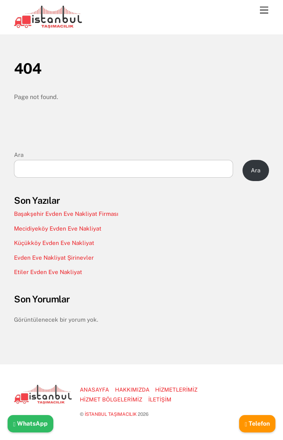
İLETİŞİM (159, 399)
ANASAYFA (94, 389)
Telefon (257, 423)
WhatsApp (30, 423)
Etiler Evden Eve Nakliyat (48, 272)
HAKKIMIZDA (132, 389)
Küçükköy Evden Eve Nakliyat (54, 243)
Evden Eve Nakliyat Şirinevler (54, 257)
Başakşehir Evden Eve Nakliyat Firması (66, 214)
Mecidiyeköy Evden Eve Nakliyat (57, 228)
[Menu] (264, 10)
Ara (18, 155)
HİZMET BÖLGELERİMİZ (111, 399)
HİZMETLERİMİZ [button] (176, 389)
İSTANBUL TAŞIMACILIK (111, 414)
